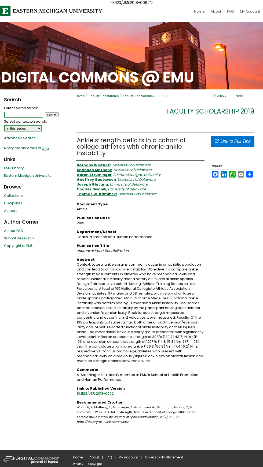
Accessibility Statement (164, 457)
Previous (220, 95)
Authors (10, 210)
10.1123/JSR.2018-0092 (95, 393)
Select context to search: (25, 121)
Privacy (78, 464)
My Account (128, 457)
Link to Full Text (232, 141)
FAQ (109, 457)
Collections (14, 195)
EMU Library (14, 168)
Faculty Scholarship (104, 96)
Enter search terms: (21, 108)
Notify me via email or (26, 148)
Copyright (95, 464)
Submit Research (19, 238)
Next (239, 95)
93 (167, 96)
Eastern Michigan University (27, 175)
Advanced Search (20, 138)
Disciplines (13, 203)
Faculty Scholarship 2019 (141, 96)
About (94, 457)
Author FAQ (13, 230)
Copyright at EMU (19, 245)
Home (80, 96)
